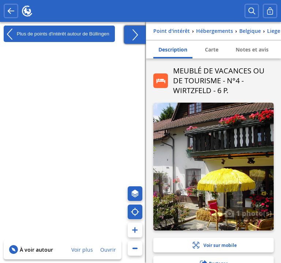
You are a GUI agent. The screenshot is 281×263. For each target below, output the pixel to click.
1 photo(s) (248, 213)
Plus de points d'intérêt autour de (56, 34)
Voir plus (82, 249)
